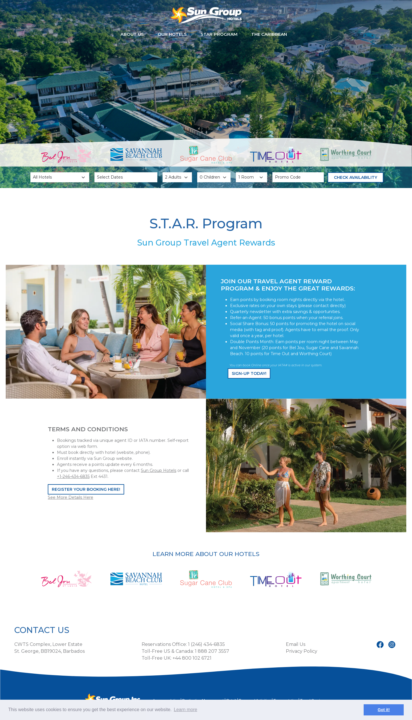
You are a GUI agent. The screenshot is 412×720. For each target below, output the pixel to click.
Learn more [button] (185, 709)
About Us (132, 34)
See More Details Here (70, 497)
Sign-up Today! (249, 373)
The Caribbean (269, 34)
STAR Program (219, 34)
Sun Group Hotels (158, 470)
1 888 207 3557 (212, 651)
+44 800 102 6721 (192, 658)
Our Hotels (172, 34)
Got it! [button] (384, 709)
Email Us (295, 644)
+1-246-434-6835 (73, 476)
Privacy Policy (301, 651)
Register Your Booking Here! (86, 489)
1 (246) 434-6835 (206, 644)
